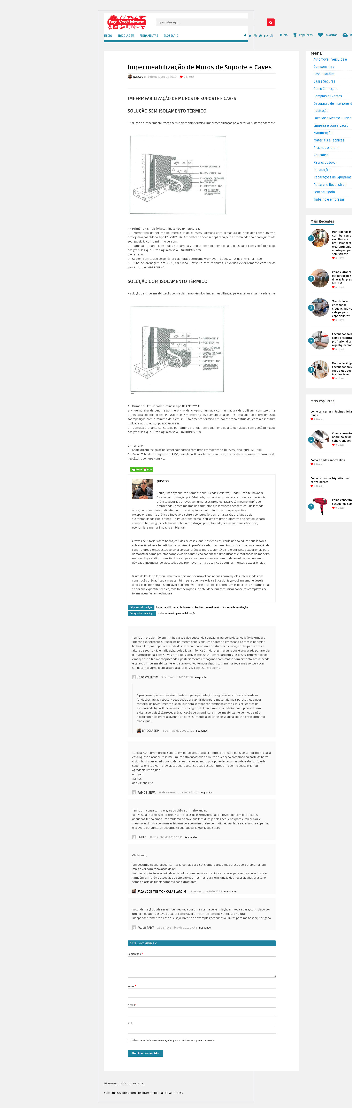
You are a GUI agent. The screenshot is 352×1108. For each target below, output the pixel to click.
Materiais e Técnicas (329, 140)
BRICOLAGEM (125, 36)
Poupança (321, 155)
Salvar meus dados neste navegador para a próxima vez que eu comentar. (173, 1040)
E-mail (132, 1005)
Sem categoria (324, 192)
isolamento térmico (191, 607)
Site (130, 1023)
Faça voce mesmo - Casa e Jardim (161, 891)
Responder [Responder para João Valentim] (201, 677)
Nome (132, 986)
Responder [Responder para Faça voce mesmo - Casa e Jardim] (230, 891)
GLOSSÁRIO (170, 36)
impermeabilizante (167, 607)
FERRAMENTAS (148, 36)
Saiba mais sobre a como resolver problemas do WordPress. (144, 1093)
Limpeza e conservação (331, 126)
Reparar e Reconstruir (330, 185)
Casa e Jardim (324, 74)
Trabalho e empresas (329, 200)
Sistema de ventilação (235, 607)
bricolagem (150, 731)
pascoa (138, 77)
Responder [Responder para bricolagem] (202, 730)
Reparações (322, 170)
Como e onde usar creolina (328, 460)
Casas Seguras (324, 81)
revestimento (212, 607)
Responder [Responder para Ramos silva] (206, 792)
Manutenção (323, 133)
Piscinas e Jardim (326, 148)
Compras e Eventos (328, 96)
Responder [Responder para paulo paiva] (205, 927)
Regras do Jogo (325, 163)
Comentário (135, 954)
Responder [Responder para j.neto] (191, 837)
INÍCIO (108, 36)
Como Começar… (326, 89)
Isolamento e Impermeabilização (177, 613)
